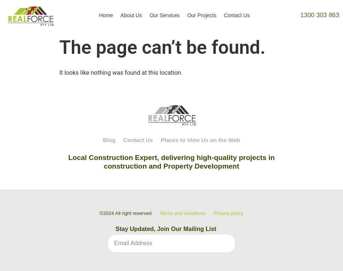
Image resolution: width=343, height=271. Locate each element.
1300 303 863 (319, 15)
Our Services (165, 15)
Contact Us (236, 15)
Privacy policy (228, 213)
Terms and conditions (183, 213)
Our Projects (202, 15)
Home (106, 15)
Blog (109, 140)
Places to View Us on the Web (200, 140)
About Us (131, 15)
